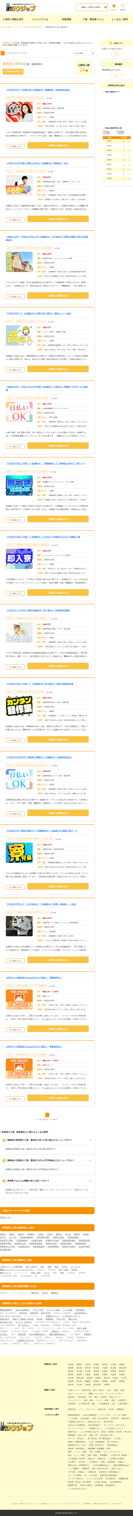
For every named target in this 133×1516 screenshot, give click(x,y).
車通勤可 (88, 1334)
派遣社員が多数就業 (108, 1475)
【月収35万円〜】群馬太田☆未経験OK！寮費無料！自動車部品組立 (38, 90)
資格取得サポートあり (77, 1445)
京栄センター (5, 1217)
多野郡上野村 (59, 1237)
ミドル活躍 (68, 1310)
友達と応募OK (86, 1485)
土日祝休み (93, 1462)
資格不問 (34, 1313)
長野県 (113, 1371)
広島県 (115, 1378)
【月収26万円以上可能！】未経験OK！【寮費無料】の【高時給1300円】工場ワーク (45, 463)
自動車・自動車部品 (76, 1449)
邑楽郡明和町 (53, 1247)
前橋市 (3, 1234)
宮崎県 (88, 1385)
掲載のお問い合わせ (101, 1504)
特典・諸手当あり (96, 1445)
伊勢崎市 (31, 1234)
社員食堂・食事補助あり (109, 1472)
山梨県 (105, 1371)
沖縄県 (106, 1385)
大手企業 (71, 1472)
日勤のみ (55, 1331)
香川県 (79, 1381)
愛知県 (79, 1375)
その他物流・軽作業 (76, 1459)
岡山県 (106, 1378)
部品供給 (82, 1397)
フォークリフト (74, 1400)
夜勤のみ (101, 1459)
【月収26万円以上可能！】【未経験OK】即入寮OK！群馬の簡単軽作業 (39, 684)
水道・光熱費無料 (96, 1442)
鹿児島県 (97, 1385)
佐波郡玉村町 (24, 1247)
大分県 (79, 1385)
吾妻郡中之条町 (52, 1241)
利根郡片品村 (51, 1244)
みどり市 (13, 1237)
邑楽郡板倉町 (39, 1247)
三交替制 (71, 1462)
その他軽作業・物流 (86, 1404)
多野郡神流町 (73, 1237)
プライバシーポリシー (72, 1504)
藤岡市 (77, 1234)
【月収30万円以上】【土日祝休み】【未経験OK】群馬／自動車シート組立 (41, 904)
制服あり (82, 1472)
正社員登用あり (81, 1313)
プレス (37, 471)
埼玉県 (96, 1368)
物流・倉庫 (82, 1328)
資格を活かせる (94, 1422)
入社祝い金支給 (100, 1482)
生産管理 (121, 1400)
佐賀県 (113, 1381)
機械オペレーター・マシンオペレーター (56, 1190)
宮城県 (96, 1364)
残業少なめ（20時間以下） (79, 1465)
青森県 (79, 1364)
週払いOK (72, 1319)
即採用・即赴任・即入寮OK (79, 1482)
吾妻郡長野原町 (69, 1241)
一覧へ (116, 54)
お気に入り (113, 7)
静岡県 (71, 1375)
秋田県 (105, 1364)
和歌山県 (80, 1378)
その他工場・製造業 (118, 1455)
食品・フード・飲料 (76, 1455)
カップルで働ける (75, 1479)
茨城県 (71, 1368)
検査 (42, 98)
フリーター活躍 (53, 1310)
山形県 (113, 1364)
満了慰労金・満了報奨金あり (100, 1438)
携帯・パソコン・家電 (77, 1452)
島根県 (98, 1378)
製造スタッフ (34, 171)
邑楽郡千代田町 (69, 1247)
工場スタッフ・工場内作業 (14, 98)
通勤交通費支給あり (57, 1334)
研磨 (106, 1400)
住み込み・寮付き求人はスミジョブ (25, 1504)
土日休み (4, 1334)
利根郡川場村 (66, 1244)
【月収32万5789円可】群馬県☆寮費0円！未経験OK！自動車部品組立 (39, 757)
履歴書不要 (72, 1485)
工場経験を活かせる (25, 1340)
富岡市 (86, 1234)
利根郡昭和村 (81, 1244)
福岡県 (105, 1381)
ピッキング (44, 912)
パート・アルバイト (86, 1409)
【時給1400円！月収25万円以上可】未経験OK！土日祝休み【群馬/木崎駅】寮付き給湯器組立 (47, 238)
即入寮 (40, 1319)
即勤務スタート (53, 1316)
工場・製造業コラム (93, 19)
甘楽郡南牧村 (22, 1241)
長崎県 (122, 1381)
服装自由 (92, 1472)
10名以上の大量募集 (76, 1425)
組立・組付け (29, 98)
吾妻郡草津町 (6, 1244)
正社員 (42, 171)
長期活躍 (22, 1334)
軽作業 (75, 1270)
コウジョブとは (40, 19)
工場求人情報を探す (13, 19)
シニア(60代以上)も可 (89, 1432)
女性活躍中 (80, 1310)
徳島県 (71, 1381)
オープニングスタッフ (77, 1428)
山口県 (123, 1378)
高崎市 (12, 1234)
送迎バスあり (116, 1469)
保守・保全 (64, 1270)
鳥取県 (89, 1378)
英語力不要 (46, 1313)
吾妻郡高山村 (20, 1244)
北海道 (71, 1364)
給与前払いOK (6, 1322)
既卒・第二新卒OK (100, 1418)
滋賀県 (96, 1375)
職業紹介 (45, 398)
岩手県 (88, 1364)
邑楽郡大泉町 (84, 1247)
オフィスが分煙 (90, 1475)
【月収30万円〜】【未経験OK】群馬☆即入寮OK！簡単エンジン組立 (38, 313)
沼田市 (50, 1234)
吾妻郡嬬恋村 (84, 1241)
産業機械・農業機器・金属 (99, 1449)
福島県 (122, 1364)
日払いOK (61, 1319)
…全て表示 (48, 98)
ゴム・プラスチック (112, 1452)
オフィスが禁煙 (74, 1475)
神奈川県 (122, 1368)
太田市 (41, 1234)
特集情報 (66, 19)
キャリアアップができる (10, 1316)
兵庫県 (122, 1375)
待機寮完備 (123, 1479)
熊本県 (71, 1385)
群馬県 (88, 1368)
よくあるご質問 (120, 19)
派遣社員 (71, 1409)
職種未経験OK (45, 545)
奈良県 (71, 1378)
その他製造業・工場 (106, 1404)
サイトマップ (56, 1504)
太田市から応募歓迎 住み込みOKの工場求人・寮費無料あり (34, 978)
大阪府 (113, 1375)
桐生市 (21, 1234)
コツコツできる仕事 (94, 1479)
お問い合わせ (116, 1504)
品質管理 (71, 1404)
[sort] (84, 53)
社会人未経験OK (22, 1310)
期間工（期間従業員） (77, 1442)
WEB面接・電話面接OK (105, 1485)
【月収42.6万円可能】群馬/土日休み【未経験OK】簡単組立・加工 (37, 163)
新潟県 (71, 1371)
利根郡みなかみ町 (7, 1247)
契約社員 (48, 248)
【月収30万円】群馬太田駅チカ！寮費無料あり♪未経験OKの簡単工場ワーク (41, 831)
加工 (36, 98)
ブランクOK (38, 1310)
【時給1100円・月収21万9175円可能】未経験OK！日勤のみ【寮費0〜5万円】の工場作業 (47, 388)
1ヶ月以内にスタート (72, 1316)
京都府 (105, 1375)
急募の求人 (5, 1319)
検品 (57, 1267)
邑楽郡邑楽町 (5, 1250)
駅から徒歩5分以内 (100, 1469)
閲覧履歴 (122, 7)
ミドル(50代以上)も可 (77, 1489)
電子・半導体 (95, 1452)
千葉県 (105, 1368)
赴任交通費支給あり (37, 1334)
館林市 (59, 1234)
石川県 (88, 1371)
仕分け (65, 1267)
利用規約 (87, 1504)
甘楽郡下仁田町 (7, 1241)
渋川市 (68, 1234)
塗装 (62, 1273)
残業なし (121, 1462)
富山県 (79, 1371)
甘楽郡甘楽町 (37, 1241)
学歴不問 (23, 1313)
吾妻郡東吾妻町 (36, 1244)
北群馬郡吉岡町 (43, 1237)
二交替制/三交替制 (116, 1459)
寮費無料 (50, 1319)
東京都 (113, 1368)
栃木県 (79, 1368)
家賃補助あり (113, 1445)
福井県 (96, 1371)
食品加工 (71, 1397)
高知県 (96, 1381)
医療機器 (103, 1455)
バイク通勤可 (73, 1469)
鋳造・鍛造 (49, 838)
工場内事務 (122, 1404)
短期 (103, 1462)
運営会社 (44, 1504)
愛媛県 (88, 1381)
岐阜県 (122, 1371)
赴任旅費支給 (115, 1482)
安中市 (3, 1237)
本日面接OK (110, 1479)
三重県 (88, 1375)
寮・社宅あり (24, 1325)
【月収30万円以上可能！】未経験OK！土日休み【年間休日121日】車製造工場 (43, 537)
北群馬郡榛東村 (26, 1237)
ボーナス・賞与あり (24, 1322)
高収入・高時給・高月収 (23, 1319)
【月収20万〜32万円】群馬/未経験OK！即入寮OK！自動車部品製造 (38, 610)
